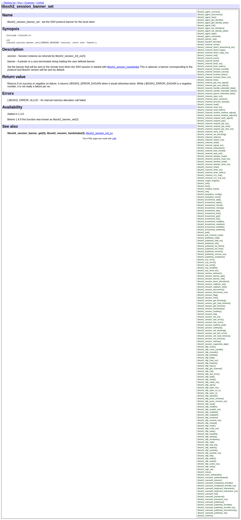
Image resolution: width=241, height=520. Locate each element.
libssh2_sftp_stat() (206, 442)
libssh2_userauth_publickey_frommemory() (217, 510)
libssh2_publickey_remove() (210, 251)
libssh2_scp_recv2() (207, 262)
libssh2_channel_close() (209, 44)
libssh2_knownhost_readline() (211, 224)
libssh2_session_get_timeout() (211, 306)
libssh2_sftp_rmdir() (207, 426)
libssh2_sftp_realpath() (208, 415)
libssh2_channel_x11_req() (210, 175)
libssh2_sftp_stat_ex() (208, 445)
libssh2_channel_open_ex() (210, 96)
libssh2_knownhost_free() (209, 213)
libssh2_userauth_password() (211, 496)
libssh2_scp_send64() (208, 268)
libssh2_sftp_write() (206, 466)
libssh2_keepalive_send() (209, 197)
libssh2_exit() (204, 183)
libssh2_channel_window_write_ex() (214, 164)
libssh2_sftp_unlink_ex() (209, 464)
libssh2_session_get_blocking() (212, 300)
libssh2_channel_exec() (208, 58)
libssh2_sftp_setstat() (207, 436)
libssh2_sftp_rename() (208, 417)
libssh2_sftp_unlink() (207, 461)
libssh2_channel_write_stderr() (211, 172)
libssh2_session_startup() (209, 341)
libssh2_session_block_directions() (213, 281)
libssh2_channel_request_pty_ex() (213, 123)
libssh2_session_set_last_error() (212, 333)
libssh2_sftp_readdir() (207, 406)
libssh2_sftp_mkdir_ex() (208, 382)
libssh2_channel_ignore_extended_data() (216, 93)
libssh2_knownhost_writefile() (211, 227)
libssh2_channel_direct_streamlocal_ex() (216, 47)
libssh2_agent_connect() (209, 12)
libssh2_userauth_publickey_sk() (212, 513)
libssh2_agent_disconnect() (210, 14)
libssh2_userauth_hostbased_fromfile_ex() (217, 485)
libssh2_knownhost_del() (209, 210)
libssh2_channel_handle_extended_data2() (217, 91)
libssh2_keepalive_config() (210, 194)
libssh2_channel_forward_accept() (213, 69)
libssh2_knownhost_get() (209, 216)
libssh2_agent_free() (207, 17)
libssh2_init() (203, 191)
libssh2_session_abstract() (210, 273)
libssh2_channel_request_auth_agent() (215, 118)
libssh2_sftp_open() (207, 385)
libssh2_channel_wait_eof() (210, 153)
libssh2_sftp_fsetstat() (208, 355)
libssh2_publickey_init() (208, 243)
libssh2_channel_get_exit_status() (213, 85)
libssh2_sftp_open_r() (207, 393)
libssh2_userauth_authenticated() (213, 477)
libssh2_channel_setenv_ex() (211, 140)
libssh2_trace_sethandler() (210, 475)
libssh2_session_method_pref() (212, 325)
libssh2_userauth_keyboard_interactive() (216, 488)
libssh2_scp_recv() (206, 259)
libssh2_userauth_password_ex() (213, 499)
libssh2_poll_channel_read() (210, 235)
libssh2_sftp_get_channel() (210, 368)
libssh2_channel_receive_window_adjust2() (217, 115)
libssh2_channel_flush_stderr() (211, 66)
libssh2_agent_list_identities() (211, 28)
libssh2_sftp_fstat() (206, 357)
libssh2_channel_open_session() (212, 99)
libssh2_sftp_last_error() (209, 374)
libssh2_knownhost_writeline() (211, 229)
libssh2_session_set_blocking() (212, 330)
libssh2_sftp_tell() (206, 455)
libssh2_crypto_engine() (208, 180)
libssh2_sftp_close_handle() (210, 349)
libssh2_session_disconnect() (211, 289)
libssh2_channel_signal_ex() (211, 145)
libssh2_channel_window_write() (212, 161)
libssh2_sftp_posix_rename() (211, 398)
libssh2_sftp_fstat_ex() (208, 360)
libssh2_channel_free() (208, 80)
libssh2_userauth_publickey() (211, 502)
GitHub (40, 2)
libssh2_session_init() (207, 314)
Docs (20, 2)
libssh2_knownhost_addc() (210, 202)
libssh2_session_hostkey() (210, 311)
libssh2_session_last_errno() (211, 319)
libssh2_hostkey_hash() (208, 189)
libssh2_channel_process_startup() (213, 101)
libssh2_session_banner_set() (211, 278)
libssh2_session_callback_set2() (212, 287)
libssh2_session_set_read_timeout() (214, 336)
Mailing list (10, 2)
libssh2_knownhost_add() (209, 199)
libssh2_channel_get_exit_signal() (213, 82)
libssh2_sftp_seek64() (208, 434)
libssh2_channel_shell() (208, 142)
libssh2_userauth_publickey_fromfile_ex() (216, 507)
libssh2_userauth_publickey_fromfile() (215, 504)
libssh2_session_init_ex (99, 135)
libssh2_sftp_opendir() (208, 396)
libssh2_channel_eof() (208, 55)
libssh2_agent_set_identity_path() (213, 31)
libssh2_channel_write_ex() (210, 170)
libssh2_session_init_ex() (209, 317)
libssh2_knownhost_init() (209, 219)
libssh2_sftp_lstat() (206, 377)
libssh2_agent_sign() (207, 33)
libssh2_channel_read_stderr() (211, 110)
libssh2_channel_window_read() (212, 156)
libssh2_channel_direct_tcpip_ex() (213, 52)
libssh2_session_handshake (123, 68)
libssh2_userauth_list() (208, 494)
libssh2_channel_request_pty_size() (214, 126)
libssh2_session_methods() (210, 327)
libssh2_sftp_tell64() (207, 458)
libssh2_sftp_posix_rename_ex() (212, 401)
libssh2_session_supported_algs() (213, 344)
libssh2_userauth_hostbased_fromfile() (215, 483)
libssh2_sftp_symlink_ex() (209, 453)
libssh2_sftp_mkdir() (207, 379)
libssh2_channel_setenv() (209, 137)
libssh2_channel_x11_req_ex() (211, 178)
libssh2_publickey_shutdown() (211, 257)
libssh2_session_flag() (208, 295)
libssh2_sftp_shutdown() (209, 439)
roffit (114, 140)
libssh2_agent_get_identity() (210, 20)
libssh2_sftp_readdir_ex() (209, 409)
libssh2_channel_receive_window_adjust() (217, 112)
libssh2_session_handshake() (211, 308)
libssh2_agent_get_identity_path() (213, 22)
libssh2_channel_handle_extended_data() (217, 88)
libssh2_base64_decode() (209, 42)
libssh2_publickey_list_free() (210, 249)
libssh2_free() (204, 186)
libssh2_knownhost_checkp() (211, 208)
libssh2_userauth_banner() (210, 480)
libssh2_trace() (204, 472)
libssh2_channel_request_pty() (211, 121)
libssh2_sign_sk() (206, 469)
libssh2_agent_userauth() (209, 36)
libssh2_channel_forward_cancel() (213, 71)
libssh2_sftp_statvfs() (207, 447)
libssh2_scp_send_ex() (208, 270)
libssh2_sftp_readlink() (208, 412)
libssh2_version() (205, 515)
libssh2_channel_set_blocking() (212, 134)
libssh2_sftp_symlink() (208, 450)
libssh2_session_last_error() (210, 322)
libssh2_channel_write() (208, 167)
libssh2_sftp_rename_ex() (209, 420)
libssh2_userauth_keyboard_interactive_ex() (218, 491)
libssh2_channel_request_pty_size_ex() (216, 129)
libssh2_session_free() (208, 298)
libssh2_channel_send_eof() (210, 131)
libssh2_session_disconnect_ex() (213, 292)
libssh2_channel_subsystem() (211, 148)
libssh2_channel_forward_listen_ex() (214, 77)
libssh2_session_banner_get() (211, 276)
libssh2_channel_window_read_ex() (214, 159)
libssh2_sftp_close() (207, 347)
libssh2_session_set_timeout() (211, 338)
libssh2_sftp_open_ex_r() (209, 390)
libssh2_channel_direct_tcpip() (211, 50)
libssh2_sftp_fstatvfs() (208, 363)
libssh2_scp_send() (206, 265)
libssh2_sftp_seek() (206, 431)
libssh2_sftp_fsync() (207, 366)
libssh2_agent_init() (206, 25)
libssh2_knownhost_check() (210, 205)
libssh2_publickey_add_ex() (210, 240)
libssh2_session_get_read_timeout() (214, 303)
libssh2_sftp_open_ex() (208, 387)
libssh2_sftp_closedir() (208, 352)
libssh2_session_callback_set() (212, 284)
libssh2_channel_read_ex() (210, 107)
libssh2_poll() (204, 232)
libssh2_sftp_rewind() (207, 423)
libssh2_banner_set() (207, 39)
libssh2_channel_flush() (208, 61)
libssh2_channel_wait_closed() (211, 150)
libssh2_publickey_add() (209, 238)
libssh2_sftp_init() (206, 371)
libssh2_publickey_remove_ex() (212, 254)
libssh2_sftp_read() (206, 404)
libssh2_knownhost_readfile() (211, 221)
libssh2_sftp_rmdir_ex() (208, 428)
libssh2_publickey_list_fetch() (211, 246)
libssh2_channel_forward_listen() (213, 74)
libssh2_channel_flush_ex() (210, 63)
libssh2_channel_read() (208, 104)
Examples (29, 2)
